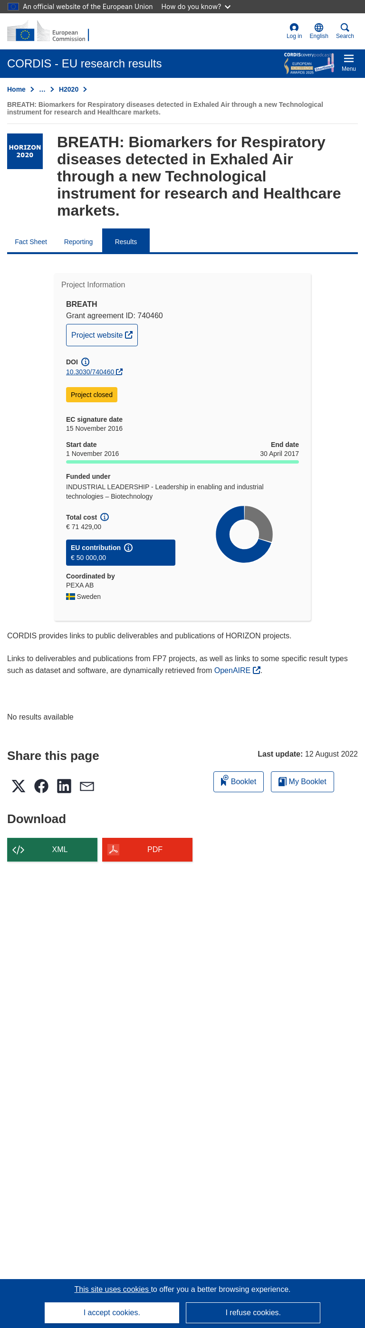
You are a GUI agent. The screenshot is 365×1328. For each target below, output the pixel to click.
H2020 (68, 89)
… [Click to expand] (42, 89)
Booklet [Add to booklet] (238, 780)
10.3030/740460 (90, 372)
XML (60, 849)
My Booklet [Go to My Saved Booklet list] (303, 781)
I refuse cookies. (253, 1313)
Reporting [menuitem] (78, 242)
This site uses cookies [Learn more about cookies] (112, 1289)
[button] (319, 31)
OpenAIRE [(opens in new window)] (233, 670)
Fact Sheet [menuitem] (31, 242)
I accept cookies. (112, 1313)
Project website (104, 334)
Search (345, 31)
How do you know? (196, 6)
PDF (155, 849)
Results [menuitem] (126, 242)
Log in (294, 31)
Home (16, 89)
